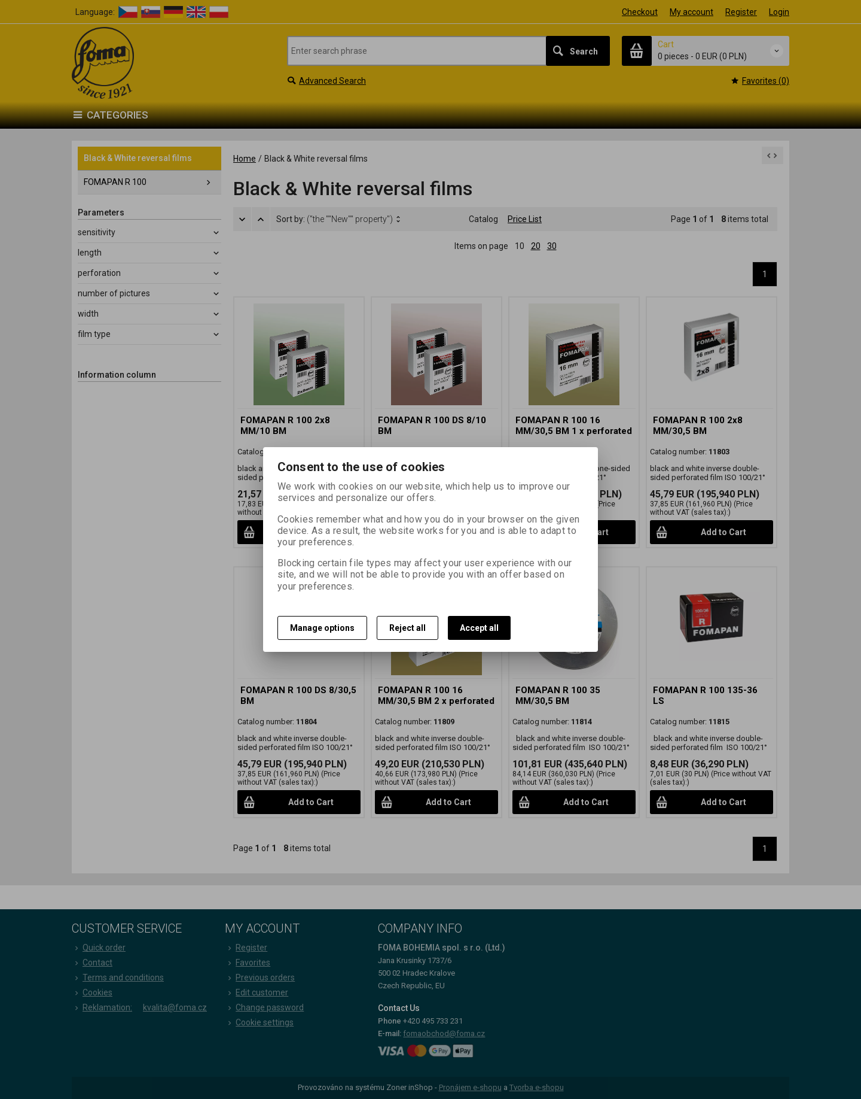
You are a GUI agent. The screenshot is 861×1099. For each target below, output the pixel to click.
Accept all (479, 628)
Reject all (407, 628)
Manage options (322, 628)
